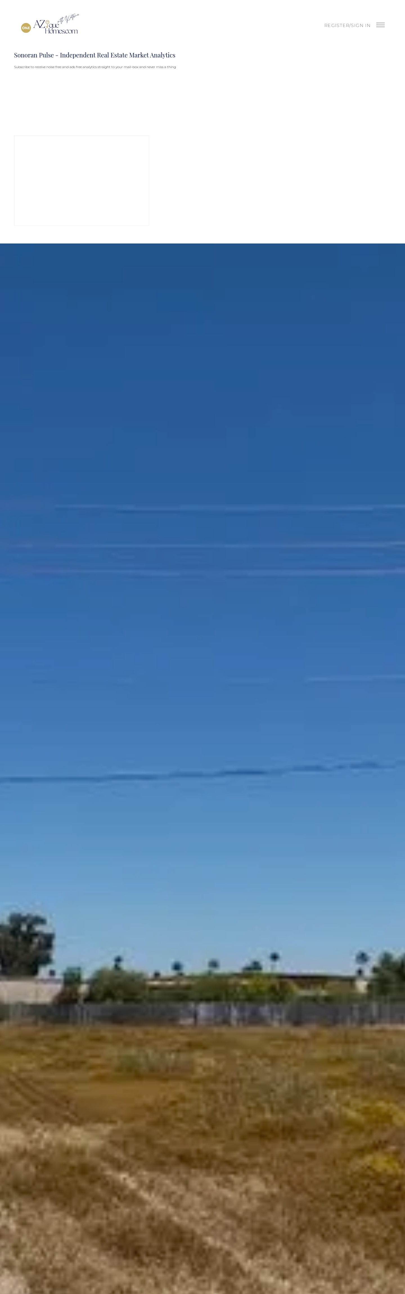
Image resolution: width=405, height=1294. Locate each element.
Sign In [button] (361, 25)
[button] (50, 25)
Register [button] (336, 25)
